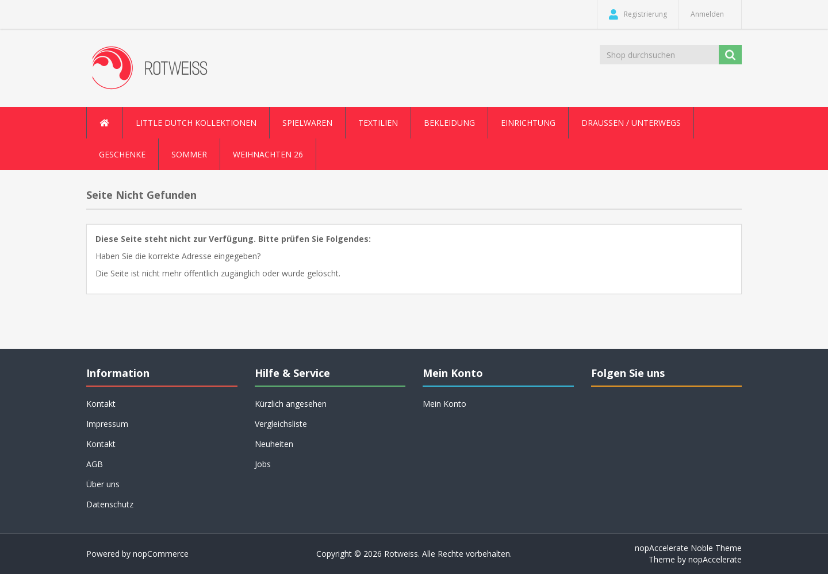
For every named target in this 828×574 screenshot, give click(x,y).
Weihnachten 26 (268, 154)
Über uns (103, 484)
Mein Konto (444, 403)
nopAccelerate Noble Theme (688, 547)
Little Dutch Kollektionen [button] (196, 122)
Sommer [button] (189, 154)
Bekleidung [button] (449, 122)
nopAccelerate (715, 559)
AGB (94, 464)
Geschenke (122, 154)
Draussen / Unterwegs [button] (631, 122)
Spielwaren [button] (307, 122)
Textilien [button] (378, 122)
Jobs (263, 464)
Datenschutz (109, 504)
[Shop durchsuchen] (660, 54)
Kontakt (101, 403)
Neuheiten (274, 443)
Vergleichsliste (281, 423)
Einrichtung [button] (528, 122)
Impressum (107, 423)
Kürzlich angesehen (291, 403)
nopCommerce (161, 553)
